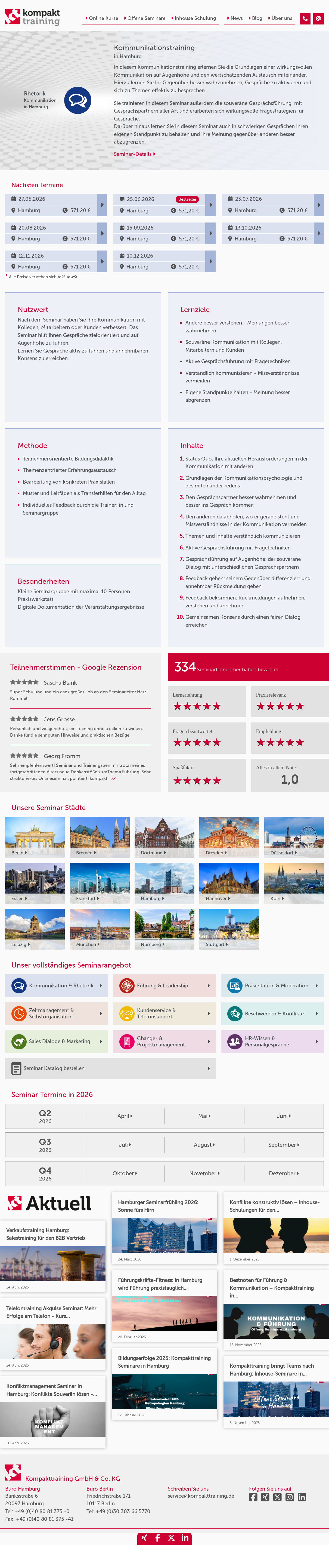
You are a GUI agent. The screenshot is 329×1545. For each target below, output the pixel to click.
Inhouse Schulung (193, 18)
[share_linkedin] (185, 1539)
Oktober (125, 1173)
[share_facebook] (157, 1539)
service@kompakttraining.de (201, 1496)
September (283, 1145)
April (124, 1116)
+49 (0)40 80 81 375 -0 (42, 1511)
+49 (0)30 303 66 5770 (123, 1511)
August (204, 1145)
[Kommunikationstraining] (305, 19)
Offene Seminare (145, 18)
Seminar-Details (134, 154)
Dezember (284, 1173)
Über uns (280, 18)
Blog (255, 18)
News (235, 18)
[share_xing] (144, 1539)
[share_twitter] (171, 1539)
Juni (284, 1116)
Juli (125, 1145)
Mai (204, 1116)
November (204, 1173)
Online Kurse (101, 18)
